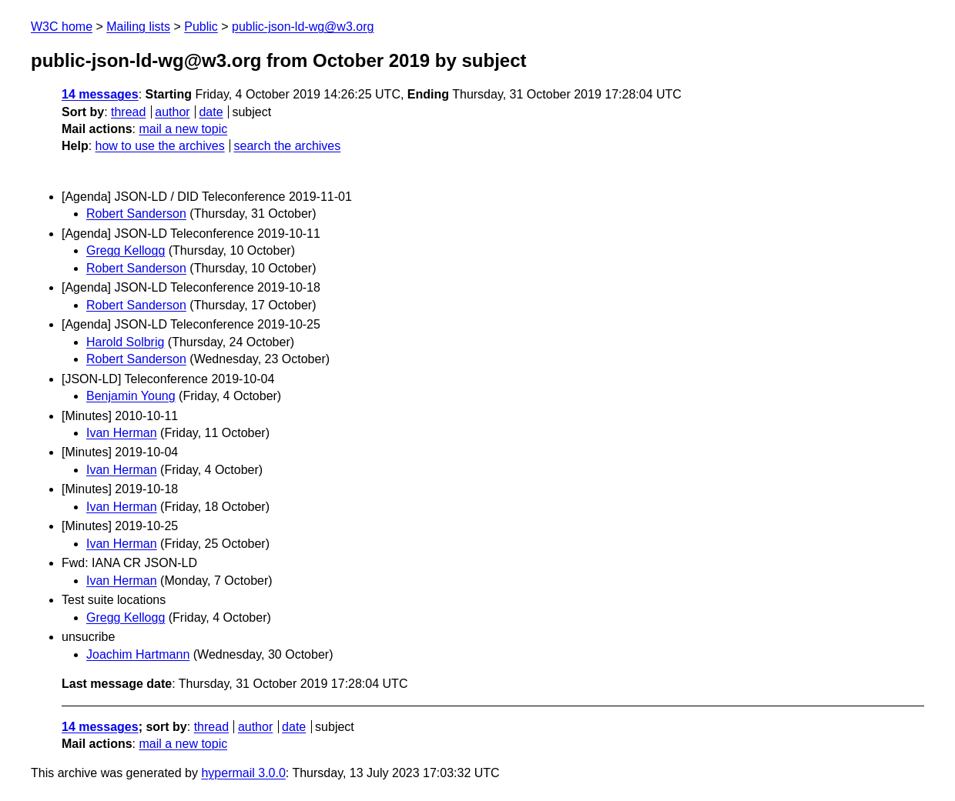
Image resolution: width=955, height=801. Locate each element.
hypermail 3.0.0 (243, 772)
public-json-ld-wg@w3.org (303, 26)
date (211, 111)
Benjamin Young (131, 395)
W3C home (61, 26)
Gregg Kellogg (125, 250)
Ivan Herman (121, 432)
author (172, 111)
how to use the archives (160, 145)
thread (128, 111)
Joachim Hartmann (137, 654)
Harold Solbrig (125, 342)
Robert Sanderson (136, 213)
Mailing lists (138, 26)
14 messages (100, 94)
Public (201, 26)
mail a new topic (183, 128)
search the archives (287, 145)
